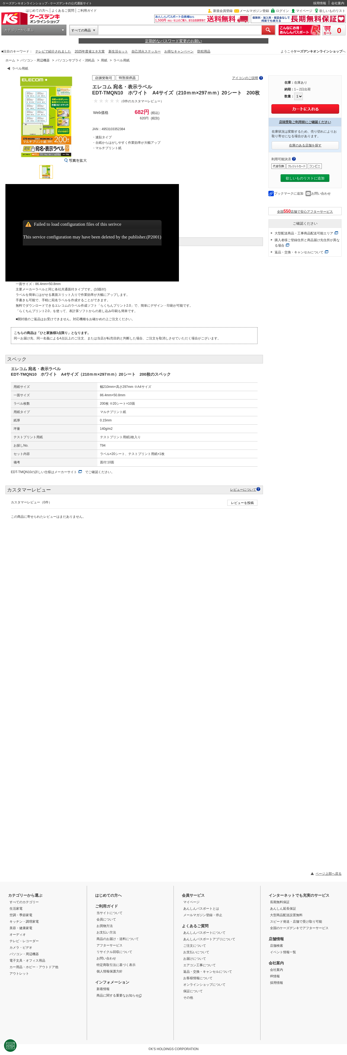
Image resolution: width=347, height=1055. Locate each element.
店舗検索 (276, 946)
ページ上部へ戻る (329, 874)
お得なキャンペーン (179, 51)
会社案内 (337, 3)
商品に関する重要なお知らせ (119, 995)
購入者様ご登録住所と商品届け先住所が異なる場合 (307, 242)
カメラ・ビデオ (20, 947)
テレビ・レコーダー (24, 941)
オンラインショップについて (204, 985)
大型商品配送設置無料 (286, 915)
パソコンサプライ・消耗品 (75, 60)
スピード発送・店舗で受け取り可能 (296, 921)
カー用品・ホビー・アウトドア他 (33, 967)
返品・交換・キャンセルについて (299, 252)
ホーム (10, 60)
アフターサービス (110, 945)
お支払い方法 (106, 932)
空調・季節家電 (20, 915)
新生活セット (118, 51)
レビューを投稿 (242, 503)
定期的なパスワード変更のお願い (173, 41)
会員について (106, 919)
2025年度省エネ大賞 (90, 51)
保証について (193, 991)
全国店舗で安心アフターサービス (305, 211)
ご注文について (194, 946)
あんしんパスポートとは (201, 908)
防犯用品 (203, 51)
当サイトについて (110, 913)
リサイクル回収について (114, 952)
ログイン (282, 11)
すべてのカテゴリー (24, 902)
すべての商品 (81, 30)
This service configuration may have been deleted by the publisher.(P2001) (92, 237)
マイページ (304, 11)
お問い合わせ (321, 193)
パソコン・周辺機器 (35, 60)
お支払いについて (196, 952)
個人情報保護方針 (110, 971)
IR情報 (275, 976)
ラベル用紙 (121, 60)
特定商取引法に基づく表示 (116, 965)
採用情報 (319, 3)
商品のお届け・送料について (118, 939)
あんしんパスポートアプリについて (209, 939)
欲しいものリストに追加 (305, 178)
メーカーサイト (65, 472)
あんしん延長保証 (283, 908)
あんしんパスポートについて (204, 933)
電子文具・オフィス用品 (27, 960)
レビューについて (243, 489)
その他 (188, 998)
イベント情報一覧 (283, 952)
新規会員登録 (223, 11)
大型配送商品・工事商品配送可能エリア (304, 233)
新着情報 (103, 989)
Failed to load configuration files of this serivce (77, 224)
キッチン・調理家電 (24, 921)
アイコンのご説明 (245, 78)
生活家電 (16, 908)
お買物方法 (105, 926)
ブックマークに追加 (288, 193)
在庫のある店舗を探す (305, 145)
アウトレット (19, 973)
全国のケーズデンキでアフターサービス (299, 928)
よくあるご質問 (63, 10)
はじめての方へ (37, 10)
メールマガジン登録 (254, 11)
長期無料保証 (280, 902)
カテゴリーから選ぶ (19, 30)
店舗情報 (276, 939)
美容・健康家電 (20, 928)
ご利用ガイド (87, 10)
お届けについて (194, 959)
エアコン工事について (199, 965)
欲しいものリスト (332, 11)
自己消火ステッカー (146, 51)
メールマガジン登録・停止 (202, 915)
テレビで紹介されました (53, 51)
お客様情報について (198, 978)
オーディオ (17, 934)
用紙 (104, 60)
